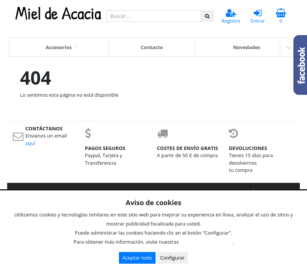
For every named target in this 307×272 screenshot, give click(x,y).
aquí (30, 143)
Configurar (172, 257)
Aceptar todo (137, 257)
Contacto (152, 47)
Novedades (246, 47)
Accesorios (59, 47)
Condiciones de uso (207, 241)
